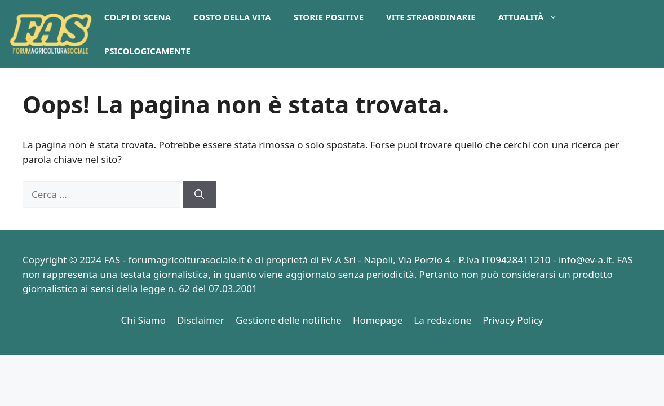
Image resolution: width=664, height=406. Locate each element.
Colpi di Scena (137, 17)
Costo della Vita (232, 17)
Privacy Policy (512, 320)
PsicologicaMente (147, 50)
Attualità (533, 17)
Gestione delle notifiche (289, 320)
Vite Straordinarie (431, 17)
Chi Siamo (143, 320)
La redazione (442, 320)
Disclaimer (200, 320)
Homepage (377, 320)
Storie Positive (329, 17)
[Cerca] (199, 194)
